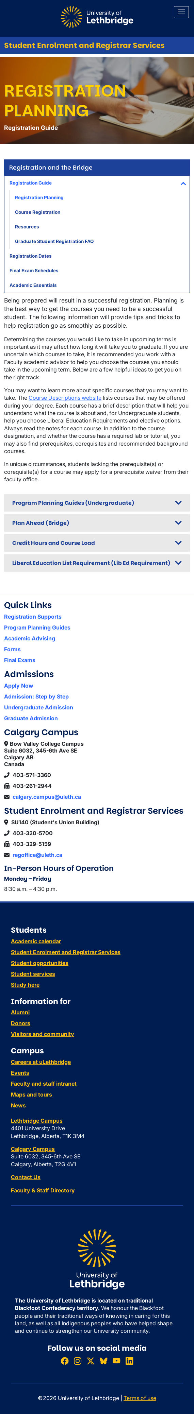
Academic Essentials (33, 285)
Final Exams (19, 660)
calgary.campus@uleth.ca (47, 796)
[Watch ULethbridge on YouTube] (116, 1360)
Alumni (20, 1012)
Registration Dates (31, 256)
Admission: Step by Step (36, 696)
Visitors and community (42, 1034)
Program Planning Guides (37, 627)
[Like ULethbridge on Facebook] (64, 1360)
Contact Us (26, 1177)
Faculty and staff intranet (44, 1083)
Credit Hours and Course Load (53, 543)
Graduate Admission (31, 718)
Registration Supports (33, 616)
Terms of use (140, 1398)
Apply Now (18, 685)
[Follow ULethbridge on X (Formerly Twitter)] (90, 1360)
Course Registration (37, 212)
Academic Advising (29, 638)
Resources (27, 226)
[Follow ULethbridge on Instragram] (77, 1360)
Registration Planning (39, 197)
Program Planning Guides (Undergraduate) (73, 503)
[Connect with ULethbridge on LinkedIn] (129, 1360)
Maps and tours (31, 1094)
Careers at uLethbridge (41, 1061)
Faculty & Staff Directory (43, 1190)
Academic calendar (36, 941)
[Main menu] (181, 12)
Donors (20, 1023)
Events (20, 1072)
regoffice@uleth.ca (37, 854)
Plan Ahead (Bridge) (40, 523)
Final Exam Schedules (34, 270)
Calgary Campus (33, 1148)
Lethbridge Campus (37, 1120)
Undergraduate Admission (38, 707)
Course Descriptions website (65, 397)
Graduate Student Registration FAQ (54, 241)
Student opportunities (39, 963)
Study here (25, 984)
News (18, 1105)
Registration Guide (31, 183)
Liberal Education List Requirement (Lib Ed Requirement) (91, 563)
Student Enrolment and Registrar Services (84, 45)
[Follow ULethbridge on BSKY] (103, 1360)
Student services (33, 973)
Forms (12, 649)
